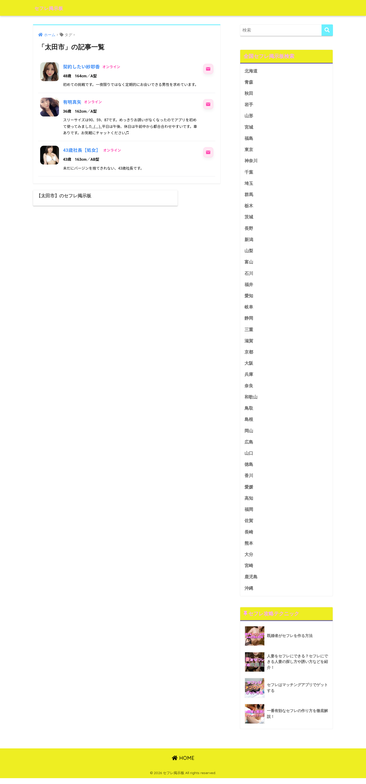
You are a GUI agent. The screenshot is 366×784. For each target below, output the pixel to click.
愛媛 (249, 491)
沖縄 (249, 593)
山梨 (249, 252)
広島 (249, 446)
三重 (249, 332)
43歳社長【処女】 (82, 150)
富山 (249, 264)
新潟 (249, 241)
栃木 (249, 207)
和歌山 (251, 400)
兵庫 (249, 378)
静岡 (249, 321)
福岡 (249, 514)
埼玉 (249, 184)
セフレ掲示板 (53, 7)
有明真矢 (72, 102)
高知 (249, 502)
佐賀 (249, 525)
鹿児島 (251, 582)
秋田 (249, 93)
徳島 (249, 468)
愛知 (249, 298)
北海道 (251, 71)
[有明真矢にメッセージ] (208, 104)
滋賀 (249, 344)
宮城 (249, 127)
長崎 (249, 537)
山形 (249, 116)
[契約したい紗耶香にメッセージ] (208, 69)
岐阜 (249, 309)
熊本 (249, 548)
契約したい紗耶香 (81, 66)
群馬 (249, 196)
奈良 (249, 389)
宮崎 (249, 571)
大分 (249, 559)
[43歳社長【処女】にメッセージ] (208, 152)
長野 (249, 230)
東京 (249, 150)
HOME (183, 764)
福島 (249, 139)
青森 (249, 82)
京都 (249, 355)
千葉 (249, 173)
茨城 (249, 218)
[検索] (327, 30)
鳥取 (249, 412)
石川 (249, 275)
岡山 (249, 434)
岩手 (249, 105)
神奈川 (251, 161)
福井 (249, 287)
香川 (249, 480)
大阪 (249, 366)
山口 (249, 457)
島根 (249, 423)
